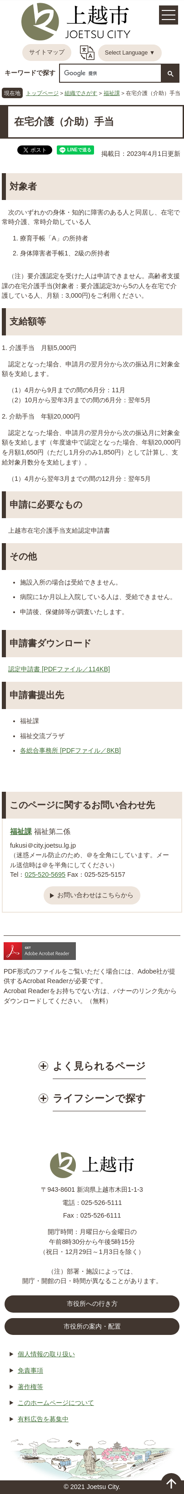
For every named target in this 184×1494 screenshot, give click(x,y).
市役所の (92, 1327)
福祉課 (112, 93)
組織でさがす (81, 93)
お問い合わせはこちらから (95, 895)
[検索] (109, 73)
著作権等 (30, 1386)
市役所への (92, 1304)
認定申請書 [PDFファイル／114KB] (59, 669)
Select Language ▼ (130, 53)
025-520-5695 (45, 874)
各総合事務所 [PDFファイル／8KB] (70, 750)
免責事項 (30, 1370)
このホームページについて (56, 1402)
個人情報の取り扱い (46, 1354)
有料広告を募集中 (43, 1419)
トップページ (42, 93)
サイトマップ (47, 52)
